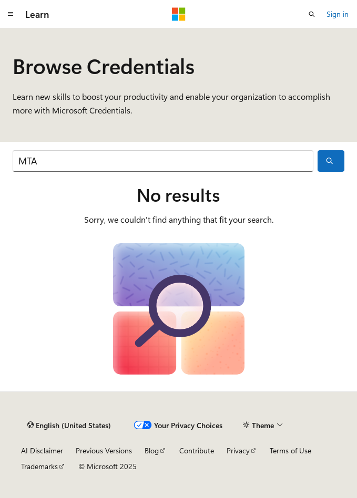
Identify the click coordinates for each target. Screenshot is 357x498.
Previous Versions (104, 450)
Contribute (196, 450)
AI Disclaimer (42, 450)
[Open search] (311, 14)
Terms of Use (290, 450)
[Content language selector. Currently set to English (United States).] (69, 425)
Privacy (238, 450)
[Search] (163, 161)
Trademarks (39, 466)
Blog (152, 450)
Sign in (338, 14)
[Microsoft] (179, 14)
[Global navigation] (10, 14)
